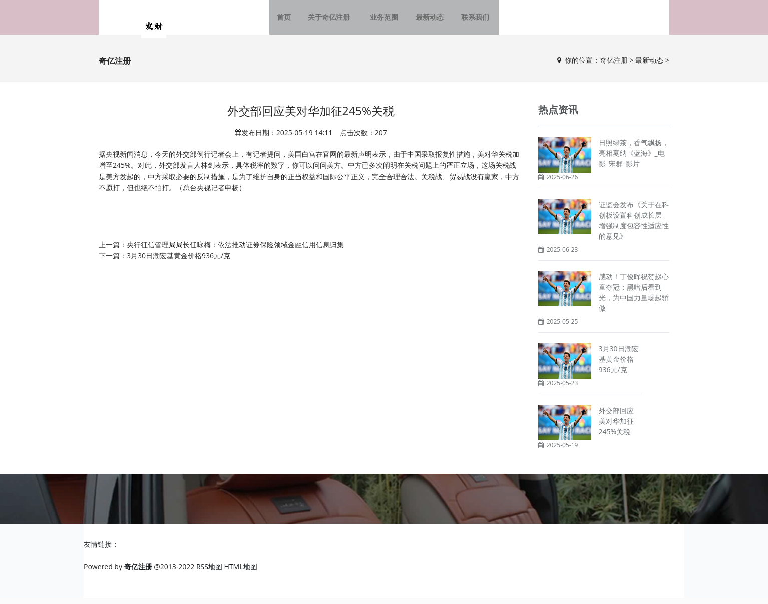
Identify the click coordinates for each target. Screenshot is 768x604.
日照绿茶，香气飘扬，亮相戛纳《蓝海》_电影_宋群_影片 (634, 159)
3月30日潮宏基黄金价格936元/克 (178, 261)
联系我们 (470, 20)
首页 (291, 20)
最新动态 (427, 20)
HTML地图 (240, 572)
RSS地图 (209, 572)
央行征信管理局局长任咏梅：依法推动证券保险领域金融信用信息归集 (235, 250)
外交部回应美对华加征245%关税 (616, 426)
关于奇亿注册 (334, 20)
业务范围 (384, 20)
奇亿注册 (614, 65)
